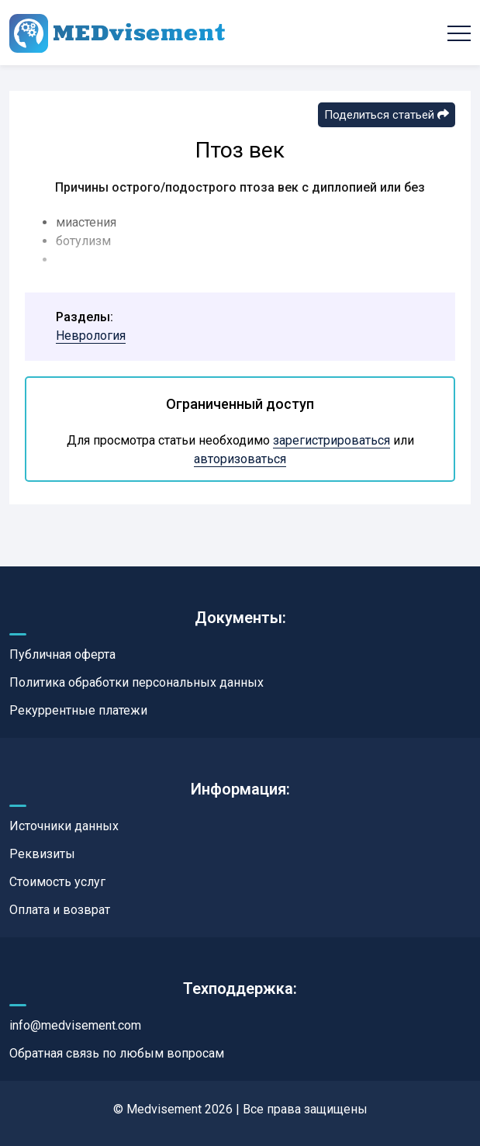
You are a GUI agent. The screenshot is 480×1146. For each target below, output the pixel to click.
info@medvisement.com (75, 1025)
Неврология (91, 335)
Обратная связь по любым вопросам (116, 1053)
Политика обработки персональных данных (136, 682)
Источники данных (64, 826)
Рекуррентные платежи (78, 710)
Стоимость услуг (57, 881)
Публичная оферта (62, 654)
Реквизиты (42, 854)
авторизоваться (240, 459)
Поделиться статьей (386, 115)
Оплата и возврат (59, 909)
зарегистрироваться (331, 440)
